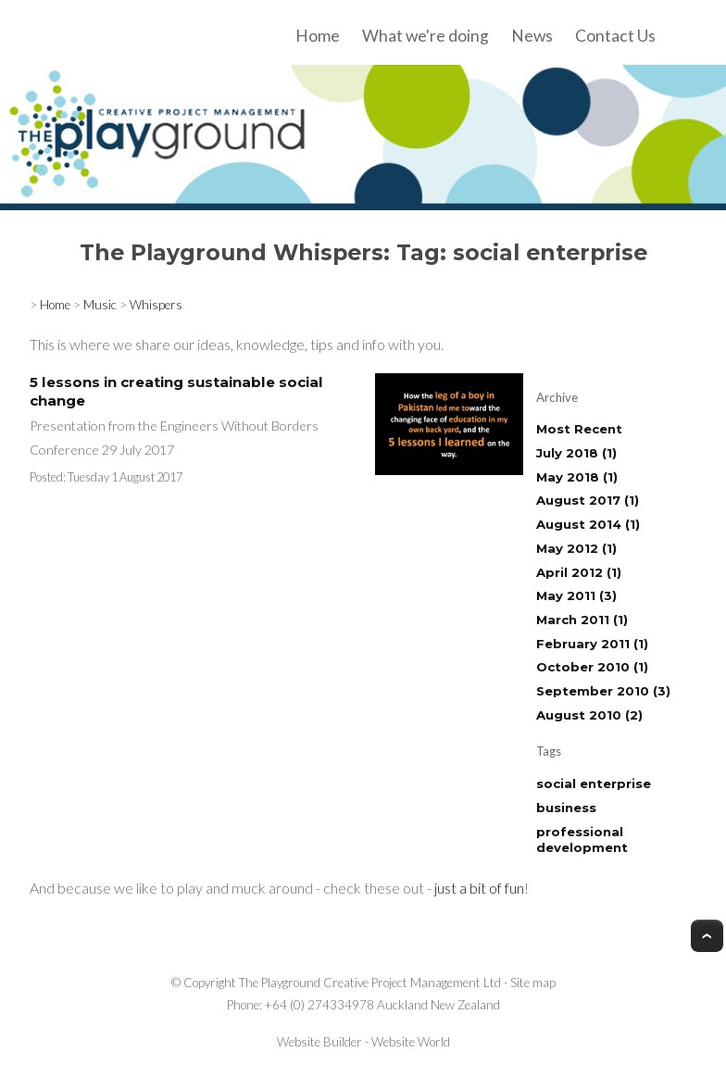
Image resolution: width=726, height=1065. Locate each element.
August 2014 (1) (588, 524)
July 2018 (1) (576, 452)
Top (707, 936)
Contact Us (615, 35)
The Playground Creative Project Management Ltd (370, 982)
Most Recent (579, 428)
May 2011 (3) (576, 595)
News (532, 35)
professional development (582, 839)
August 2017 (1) (587, 500)
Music (100, 304)
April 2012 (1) (578, 572)
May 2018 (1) (577, 477)
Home (317, 35)
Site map (533, 982)
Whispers (156, 304)
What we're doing (425, 35)
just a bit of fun (479, 887)
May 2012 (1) (576, 548)
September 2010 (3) (603, 690)
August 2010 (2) (589, 715)
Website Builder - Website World (363, 1041)
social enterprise (593, 783)
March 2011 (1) (582, 619)
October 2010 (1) (592, 666)
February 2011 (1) (592, 643)
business (566, 807)
